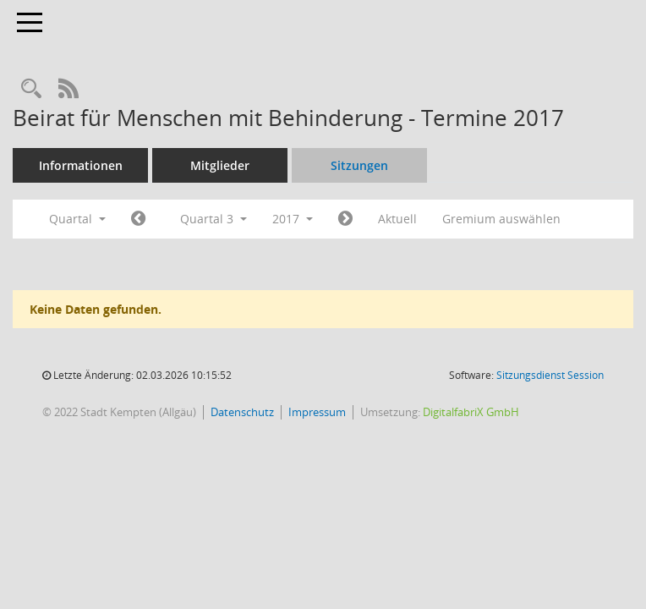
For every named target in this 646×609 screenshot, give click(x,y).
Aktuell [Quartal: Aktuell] (397, 219)
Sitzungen (359, 165)
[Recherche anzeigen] (31, 89)
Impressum (317, 412)
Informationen (81, 165)
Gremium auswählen (501, 219)
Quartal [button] (77, 219)
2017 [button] (292, 219)
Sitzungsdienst (550, 375)
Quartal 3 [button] (213, 219)
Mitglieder (219, 165)
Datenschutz (242, 412)
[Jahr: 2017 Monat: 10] (345, 219)
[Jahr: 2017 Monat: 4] (138, 219)
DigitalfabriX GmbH (471, 412)
